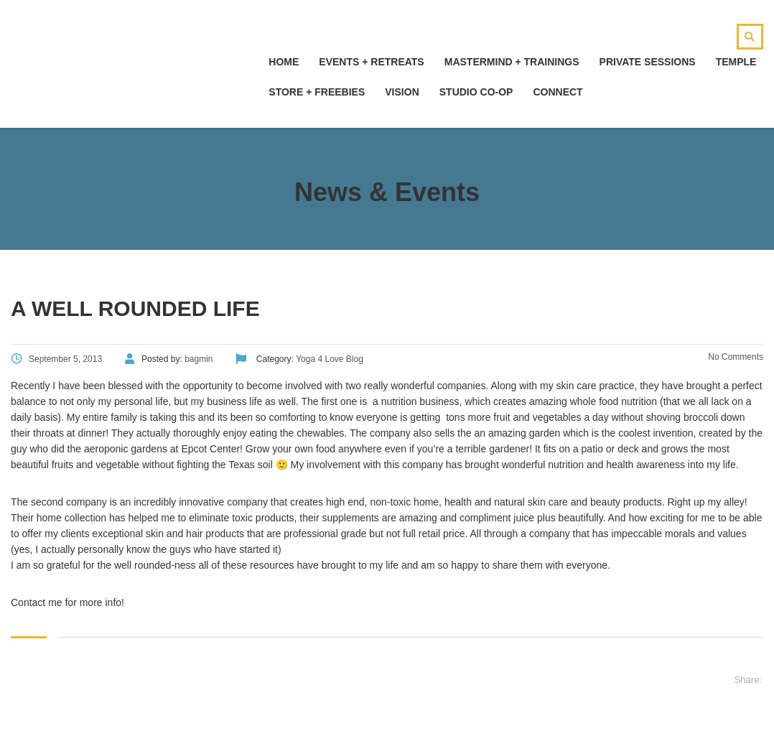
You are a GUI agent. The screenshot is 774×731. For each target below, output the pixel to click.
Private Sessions (648, 61)
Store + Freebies (317, 92)
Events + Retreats (371, 61)
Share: (748, 679)
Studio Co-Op (476, 92)
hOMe (284, 61)
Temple (736, 61)
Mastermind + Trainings (511, 61)
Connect (557, 92)
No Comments (734, 357)
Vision (402, 92)
